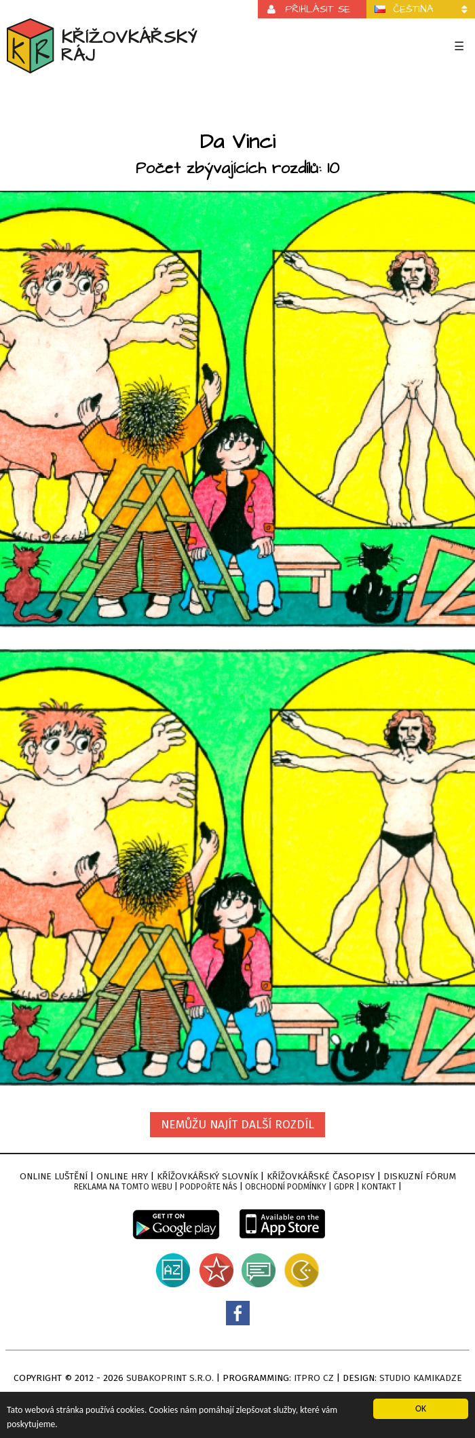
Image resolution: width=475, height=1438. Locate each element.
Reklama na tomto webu (123, 1187)
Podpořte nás (209, 1187)
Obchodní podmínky (285, 1187)
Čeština (414, 9)
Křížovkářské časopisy (321, 1176)
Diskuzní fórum (419, 1176)
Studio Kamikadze (420, 1378)
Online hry (122, 1176)
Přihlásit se (317, 9)
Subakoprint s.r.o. (170, 1378)
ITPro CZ (314, 1378)
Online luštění (54, 1176)
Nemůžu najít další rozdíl (237, 1125)
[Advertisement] (238, 104)
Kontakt (379, 1187)
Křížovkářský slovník (207, 1176)
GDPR (344, 1187)
